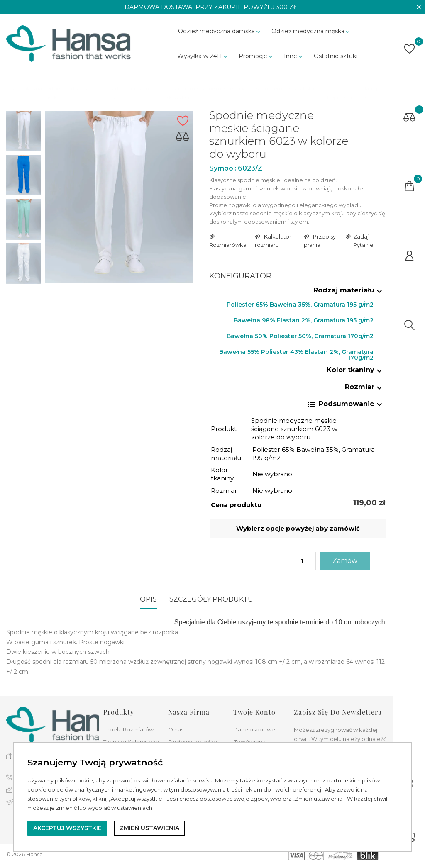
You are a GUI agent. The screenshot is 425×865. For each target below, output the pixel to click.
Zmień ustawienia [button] (149, 828)
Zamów (344, 561)
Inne (294, 56)
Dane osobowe (254, 729)
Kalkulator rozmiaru (273, 240)
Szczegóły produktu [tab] (211, 599)
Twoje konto (254, 712)
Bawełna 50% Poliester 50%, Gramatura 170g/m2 (300, 336)
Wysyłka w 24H (203, 56)
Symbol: (223, 168)
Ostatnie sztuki (335, 56)
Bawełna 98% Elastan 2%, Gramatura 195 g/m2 (304, 320)
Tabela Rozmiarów (128, 729)
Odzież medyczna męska (311, 31)
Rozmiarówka (228, 244)
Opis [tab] (148, 599)
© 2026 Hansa (24, 854)
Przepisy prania (320, 240)
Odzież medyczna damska (219, 31)
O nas (175, 729)
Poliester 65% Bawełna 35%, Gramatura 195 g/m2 (300, 304)
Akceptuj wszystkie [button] (67, 828)
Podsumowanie (345, 404)
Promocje (256, 56)
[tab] (298, 292)
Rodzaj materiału (348, 290)
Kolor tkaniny (355, 370)
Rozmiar (364, 387)
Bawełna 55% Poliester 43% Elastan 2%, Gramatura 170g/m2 (296, 353)
